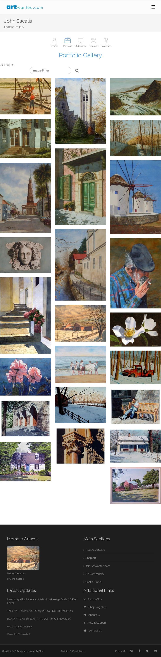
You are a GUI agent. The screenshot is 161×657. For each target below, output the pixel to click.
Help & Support (95, 622)
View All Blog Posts (19, 626)
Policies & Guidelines (72, 651)
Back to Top (93, 599)
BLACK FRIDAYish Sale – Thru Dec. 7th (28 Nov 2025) (39, 618)
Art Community (95, 573)
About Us (92, 614)
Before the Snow (16, 573)
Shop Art (91, 557)
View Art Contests (18, 634)
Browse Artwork (95, 549)
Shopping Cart (95, 607)
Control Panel (94, 581)
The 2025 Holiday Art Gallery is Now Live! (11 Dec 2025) (40, 610)
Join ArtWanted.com (98, 565)
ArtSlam (40, 651)
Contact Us (93, 630)
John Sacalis (17, 578)
